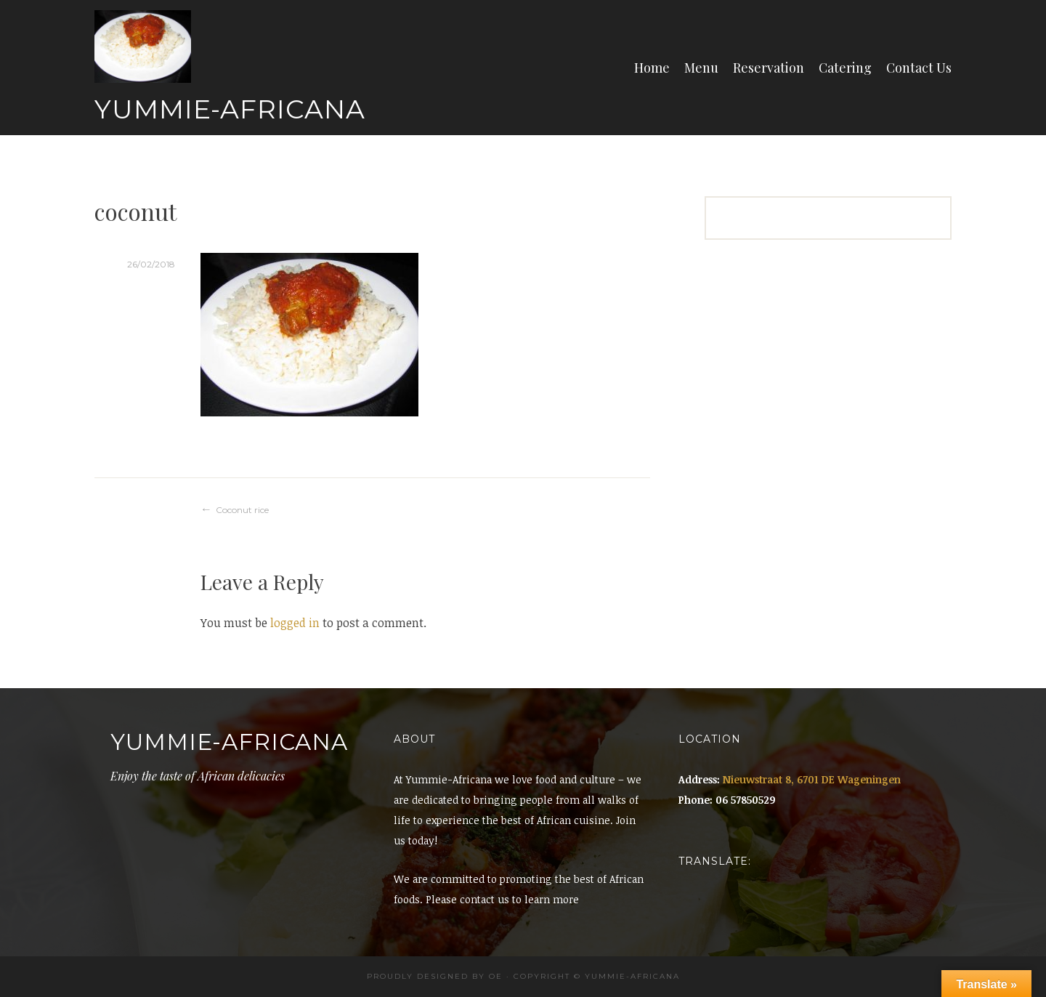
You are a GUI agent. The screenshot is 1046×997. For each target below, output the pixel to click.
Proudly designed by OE (435, 976)
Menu (701, 67)
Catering (845, 67)
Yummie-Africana (229, 109)
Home (652, 67)
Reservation (768, 67)
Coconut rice (242, 509)
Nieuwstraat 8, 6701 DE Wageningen (812, 779)
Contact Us (919, 67)
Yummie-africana (632, 976)
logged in (295, 623)
